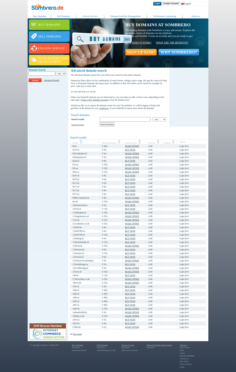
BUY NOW (130, 150)
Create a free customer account (94, 100)
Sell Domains (63, 16)
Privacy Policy (186, 364)
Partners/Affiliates (187, 356)
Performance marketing (164, 16)
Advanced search (77, 125)
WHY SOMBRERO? (178, 52)
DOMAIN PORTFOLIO (53, 58)
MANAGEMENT (49, 61)
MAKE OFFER (132, 146)
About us (195, 16)
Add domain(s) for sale (106, 350)
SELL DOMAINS (49, 36)
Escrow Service (90, 16)
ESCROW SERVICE (51, 48)
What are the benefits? (172, 42)
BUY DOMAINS (49, 24)
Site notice (184, 361)
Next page (77, 334)
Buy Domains (39, 16)
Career (182, 353)
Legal (182, 367)
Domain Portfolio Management (125, 16)
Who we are (185, 347)
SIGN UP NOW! (141, 52)
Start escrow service (130, 350)
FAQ (182, 350)
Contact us (103, 108)
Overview (76, 347)
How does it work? (138, 42)
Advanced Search (51, 80)
